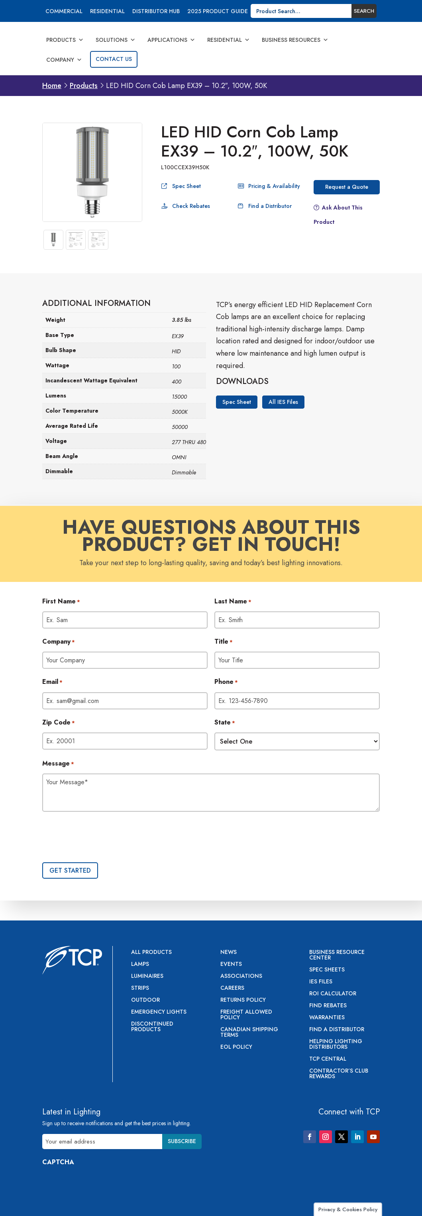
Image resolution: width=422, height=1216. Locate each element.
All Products (151, 952)
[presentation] (102, 838)
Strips (140, 988)
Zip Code (58, 723)
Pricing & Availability (274, 186)
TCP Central (327, 1059)
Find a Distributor (270, 206)
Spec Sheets (327, 970)
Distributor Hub (156, 11)
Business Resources (295, 39)
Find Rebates (328, 1006)
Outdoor (145, 1000)
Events (231, 964)
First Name (61, 601)
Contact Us (114, 59)
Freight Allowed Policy (246, 1015)
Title (223, 642)
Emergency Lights (158, 1012)
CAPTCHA (58, 1162)
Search (364, 11)
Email (52, 682)
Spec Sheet (186, 186)
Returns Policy (243, 1000)
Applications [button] (171, 39)
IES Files (320, 982)
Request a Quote (346, 187)
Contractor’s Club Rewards (338, 1074)
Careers (232, 988)
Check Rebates (191, 206)
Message (58, 764)
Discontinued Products (152, 1027)
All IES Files (283, 402)
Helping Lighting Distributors (335, 1044)
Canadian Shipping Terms (249, 1032)
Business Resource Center (337, 955)
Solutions (115, 39)
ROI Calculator (332, 994)
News (228, 952)
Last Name (232, 601)
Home (51, 85)
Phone (226, 682)
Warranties (327, 1017)
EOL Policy (236, 1047)
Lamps (140, 964)
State (224, 723)
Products (65, 39)
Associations (241, 976)
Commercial (63, 11)
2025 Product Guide (217, 11)
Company (64, 59)
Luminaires (147, 976)
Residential (107, 11)
